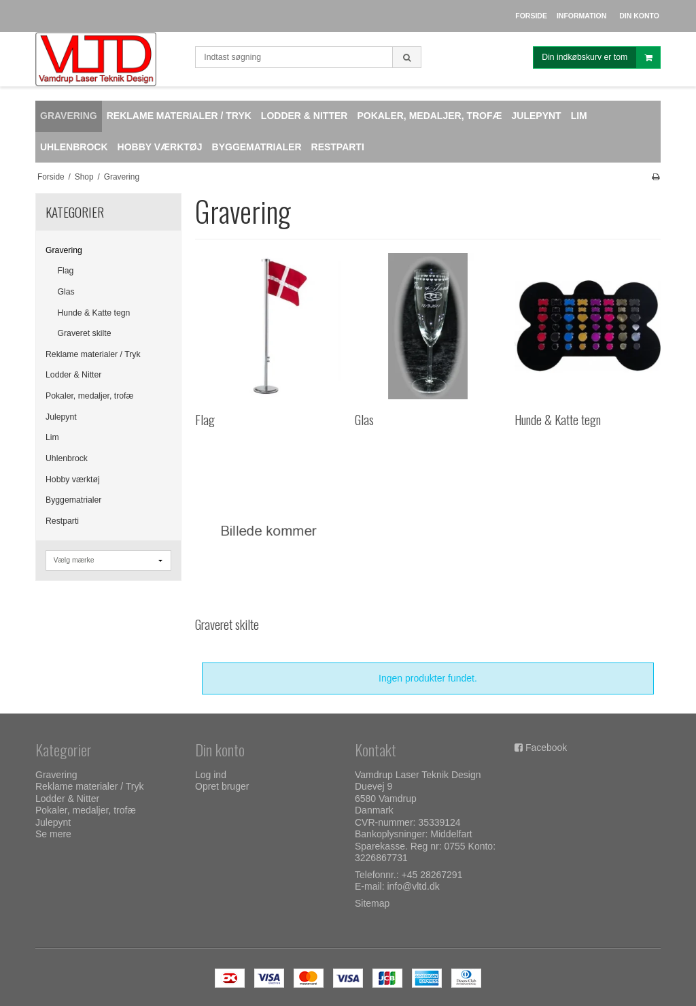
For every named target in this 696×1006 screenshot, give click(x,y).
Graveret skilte (84, 333)
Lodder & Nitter (73, 375)
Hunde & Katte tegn (94, 313)
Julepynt (61, 417)
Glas (66, 292)
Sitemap (372, 903)
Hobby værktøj (73, 479)
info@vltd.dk (413, 886)
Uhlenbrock (67, 458)
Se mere (53, 833)
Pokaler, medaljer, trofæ (89, 396)
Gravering (64, 250)
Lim (52, 437)
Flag (66, 270)
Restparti (62, 521)
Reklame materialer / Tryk (93, 354)
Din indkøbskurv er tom (601, 57)
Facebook (546, 747)
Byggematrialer (73, 500)
